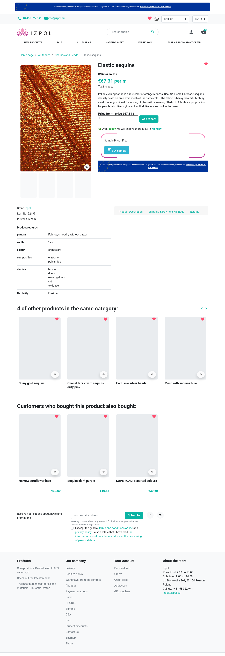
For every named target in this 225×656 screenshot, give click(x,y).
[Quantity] (118, 117)
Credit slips (121, 579)
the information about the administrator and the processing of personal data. (108, 536)
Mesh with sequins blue (181, 383)
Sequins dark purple (81, 481)
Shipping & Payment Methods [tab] (166, 211)
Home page (27, 55)
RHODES (71, 603)
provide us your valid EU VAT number (155, 7)
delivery (70, 568)
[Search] (132, 32)
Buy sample (116, 150)
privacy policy (83, 532)
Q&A (68, 614)
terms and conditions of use (116, 528)
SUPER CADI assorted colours (136, 481)
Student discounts (77, 626)
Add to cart (149, 119)
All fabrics (44, 55)
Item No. (103, 74)
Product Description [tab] (131, 211)
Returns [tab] (194, 211)
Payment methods (77, 591)
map (68, 620)
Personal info (122, 568)
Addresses (120, 585)
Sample (70, 608)
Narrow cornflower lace (35, 481)
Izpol (28, 208)
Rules (69, 597)
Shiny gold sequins (32, 383)
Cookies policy (74, 574)
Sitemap (71, 637)
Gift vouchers (122, 591)
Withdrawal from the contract (83, 579)
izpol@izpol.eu (171, 592)
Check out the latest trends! (33, 578)
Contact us (72, 632)
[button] (203, 32)
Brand (20, 208)
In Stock (22, 219)
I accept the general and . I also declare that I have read (108, 534)
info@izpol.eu (54, 18)
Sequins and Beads (66, 55)
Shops (69, 643)
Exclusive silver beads (131, 383)
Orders (118, 574)
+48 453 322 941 (29, 18)
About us (71, 585)
